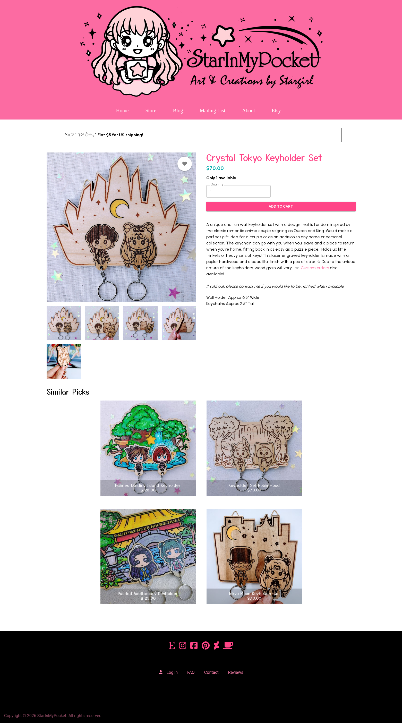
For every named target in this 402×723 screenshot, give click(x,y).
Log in (172, 672)
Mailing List (212, 110)
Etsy (276, 110)
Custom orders (315, 267)
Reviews (235, 672)
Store (150, 110)
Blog (178, 110)
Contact (211, 672)
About (248, 110)
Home (122, 110)
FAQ (191, 672)
